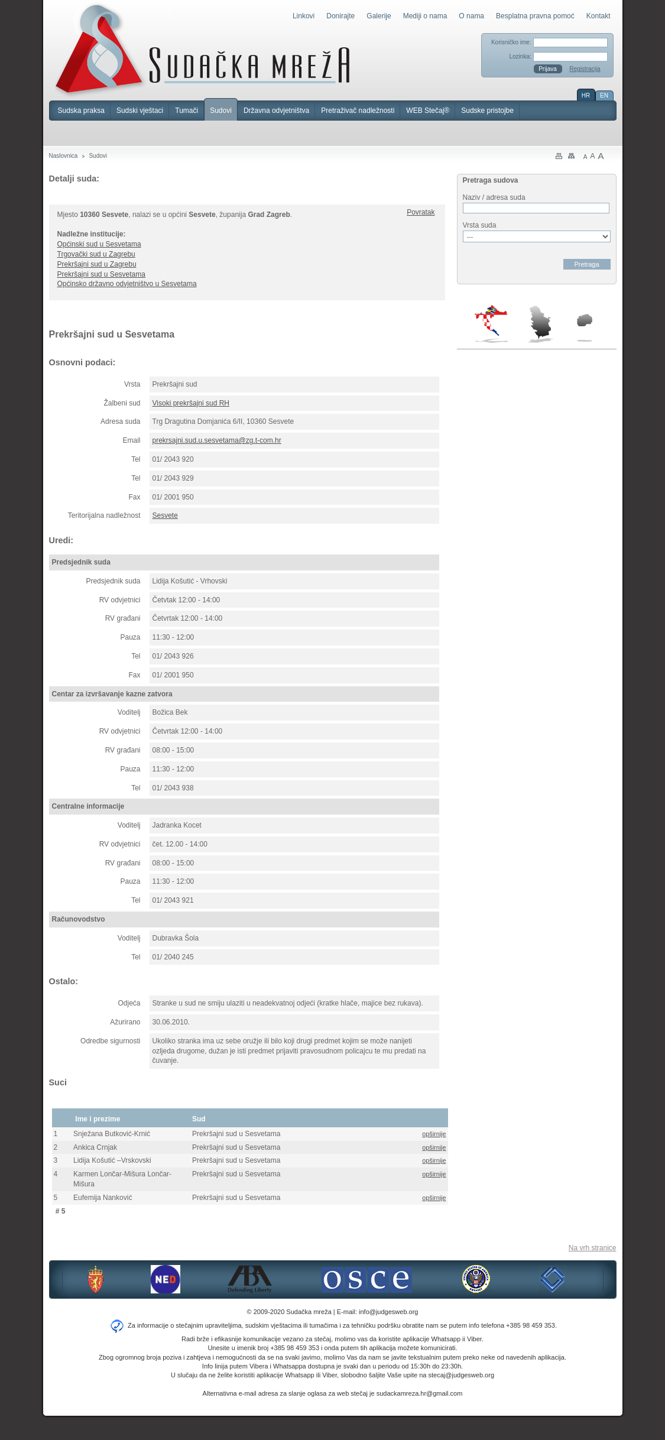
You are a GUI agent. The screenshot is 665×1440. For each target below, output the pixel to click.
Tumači (186, 110)
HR (586, 95)
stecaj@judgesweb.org (461, 1375)
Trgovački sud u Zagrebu (96, 254)
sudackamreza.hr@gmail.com (420, 1393)
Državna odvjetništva (276, 110)
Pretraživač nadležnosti (357, 110)
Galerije (378, 16)
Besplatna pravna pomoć (535, 16)
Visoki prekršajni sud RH (191, 403)
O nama (471, 16)
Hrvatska (492, 324)
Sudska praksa (81, 110)
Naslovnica (63, 156)
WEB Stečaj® (427, 110)
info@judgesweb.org (388, 1311)
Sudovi (221, 110)
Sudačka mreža (202, 49)
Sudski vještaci (139, 110)
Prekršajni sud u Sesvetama (101, 274)
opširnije (434, 1133)
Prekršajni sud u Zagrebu (97, 264)
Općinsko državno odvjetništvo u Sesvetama (127, 284)
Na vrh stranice (593, 1248)
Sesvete (165, 515)
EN (604, 95)
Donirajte (340, 16)
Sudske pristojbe (487, 110)
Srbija (540, 324)
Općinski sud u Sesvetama (99, 244)
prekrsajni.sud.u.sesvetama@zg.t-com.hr (217, 440)
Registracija (584, 69)
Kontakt (598, 16)
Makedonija (584, 328)
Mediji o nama (425, 16)
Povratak (420, 212)
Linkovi (303, 16)
